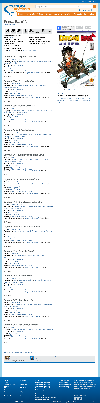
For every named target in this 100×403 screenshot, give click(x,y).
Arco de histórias (9, 395)
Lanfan (40, 86)
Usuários (68, 14)
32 (74, 100)
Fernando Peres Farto (16, 359)
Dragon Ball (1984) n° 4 (32, 73)
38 (85, 100)
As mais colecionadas (65, 384)
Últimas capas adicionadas (42, 382)
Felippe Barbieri (15, 69)
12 (71, 98)
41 (57, 102)
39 (87, 100)
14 (74, 98)
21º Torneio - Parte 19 (15, 182)
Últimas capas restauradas (42, 384)
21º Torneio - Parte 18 (15, 157)
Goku (15, 61)
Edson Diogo (92, 402)
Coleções (22, 392)
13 (72, 98)
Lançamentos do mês (41, 394)
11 (69, 98)
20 (85, 98)
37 (83, 100)
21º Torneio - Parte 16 (15, 108)
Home (6, 380)
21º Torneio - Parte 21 (15, 229)
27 (65, 100)
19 (84, 98)
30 (70, 100)
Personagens (58, 14)
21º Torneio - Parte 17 (15, 133)
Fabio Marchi (39, 359)
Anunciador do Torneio (31, 61)
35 (79, 100)
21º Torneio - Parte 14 (15, 59)
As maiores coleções (64, 388)
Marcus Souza (73, 90)
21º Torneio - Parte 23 (15, 278)
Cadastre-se (92, 1)
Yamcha (6, 63)
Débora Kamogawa (29, 50)
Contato (91, 14)
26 (63, 100)
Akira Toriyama (13, 50)
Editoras (41, 14)
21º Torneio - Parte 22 (15, 254)
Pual (45, 61)
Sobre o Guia (23, 384)
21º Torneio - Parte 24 (15, 303)
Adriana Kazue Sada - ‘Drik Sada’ (21, 71)
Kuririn (20, 61)
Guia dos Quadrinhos (83, 380)
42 (59, 102)
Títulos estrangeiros (9, 384)
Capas (37, 380)
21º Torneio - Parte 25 (15, 327)
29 (68, 100)
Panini (12, 38)
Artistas (49, 14)
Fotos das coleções (25, 394)
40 (89, 100)
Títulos (21, 14)
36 (81, 100)
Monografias (78, 14)
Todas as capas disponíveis (42, 388)
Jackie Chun (14, 63)
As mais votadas (63, 382)
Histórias (6, 394)
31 (72, 100)
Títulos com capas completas (43, 390)
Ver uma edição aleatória (42, 399)
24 (59, 100)
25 (61, 100)
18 (82, 98)
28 (66, 100)
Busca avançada (39, 395)
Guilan (46, 110)
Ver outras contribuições (63, 357)
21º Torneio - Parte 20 (15, 205)
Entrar (84, 1)
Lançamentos (31, 14)
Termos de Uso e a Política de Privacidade (16, 402)
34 (78, 100)
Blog (85, 14)
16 (78, 98)
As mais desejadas (64, 386)
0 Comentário (10, 24)
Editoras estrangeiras (10, 388)
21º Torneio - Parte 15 (15, 84)
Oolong (50, 61)
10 (67, 98)
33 (76, 100)
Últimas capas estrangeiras (43, 386)
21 (87, 98)
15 (76, 98)
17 (80, 98)
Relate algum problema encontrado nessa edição (20, 353)
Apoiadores (23, 390)
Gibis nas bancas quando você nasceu (45, 397)
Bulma (41, 61)
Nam (44, 86)
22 (89, 98)
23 (57, 100)
